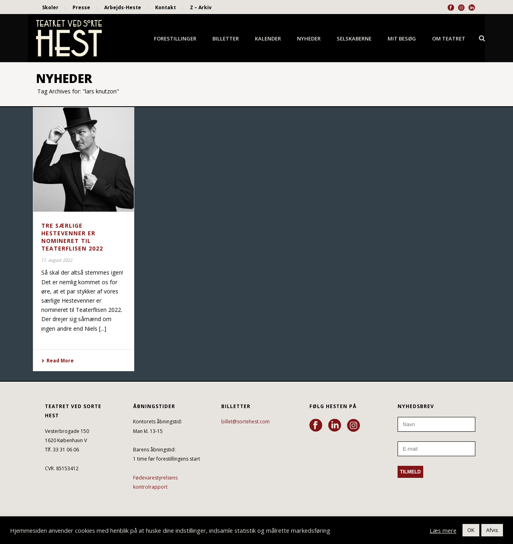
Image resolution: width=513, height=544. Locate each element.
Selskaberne (354, 38)
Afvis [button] (492, 530)
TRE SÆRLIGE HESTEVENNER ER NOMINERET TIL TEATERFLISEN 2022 (72, 237)
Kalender (268, 38)
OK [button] (471, 530)
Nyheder (309, 38)
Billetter (225, 38)
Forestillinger (175, 38)
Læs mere (443, 530)
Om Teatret (448, 38)
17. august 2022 (57, 260)
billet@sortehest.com (245, 421)
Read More (57, 360)
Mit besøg (402, 38)
